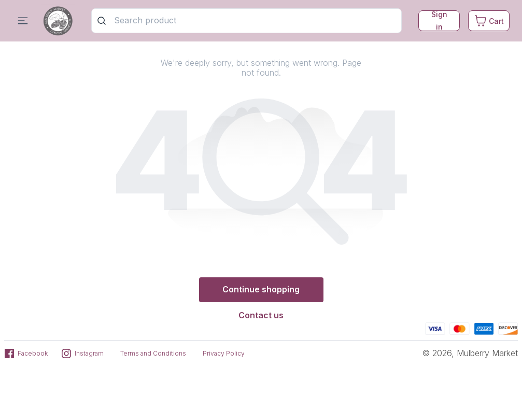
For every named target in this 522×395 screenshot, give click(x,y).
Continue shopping (261, 289)
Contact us (261, 315)
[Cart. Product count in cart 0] (489, 20)
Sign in (439, 20)
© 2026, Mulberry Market (470, 353)
